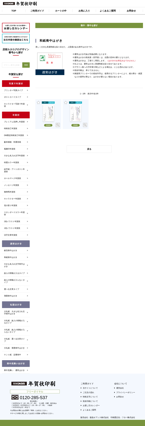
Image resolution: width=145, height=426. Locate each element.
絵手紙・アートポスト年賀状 (14, 170)
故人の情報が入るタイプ (14, 273)
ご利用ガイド (37, 11)
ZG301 (48, 125)
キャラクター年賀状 (12, 199)
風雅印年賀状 (9, 149)
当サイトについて (90, 388)
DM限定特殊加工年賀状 (14, 135)
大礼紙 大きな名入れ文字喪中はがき (14, 312)
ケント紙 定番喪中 (12, 355)
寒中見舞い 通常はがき (14, 370)
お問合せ (131, 11)
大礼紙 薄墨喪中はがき (14, 348)
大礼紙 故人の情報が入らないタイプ (14, 331)
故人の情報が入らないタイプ (14, 281)
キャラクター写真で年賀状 (14, 105)
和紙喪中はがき (10, 257)
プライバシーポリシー (125, 392)
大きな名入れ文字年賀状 (14, 155)
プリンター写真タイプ (13, 90)
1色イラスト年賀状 (12, 228)
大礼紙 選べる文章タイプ (14, 340)
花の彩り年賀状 (10, 205)
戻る (89, 149)
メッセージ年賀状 (11, 185)
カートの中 (61, 11)
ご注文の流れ (88, 392)
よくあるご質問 (108, 11)
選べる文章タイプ (11, 289)
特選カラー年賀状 (11, 162)
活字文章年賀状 (10, 235)
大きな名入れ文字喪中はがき (14, 265)
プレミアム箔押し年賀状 (14, 122)
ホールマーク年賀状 (12, 178)
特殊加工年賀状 (10, 128)
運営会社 (120, 388)
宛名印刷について (90, 401)
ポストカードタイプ (12, 97)
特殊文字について (90, 397)
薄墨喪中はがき (10, 296)
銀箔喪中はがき (10, 250)
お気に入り (84, 11)
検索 (26, 65)
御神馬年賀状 (9, 192)
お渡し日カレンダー (91, 405)
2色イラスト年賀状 (12, 221)
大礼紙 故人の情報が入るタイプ (14, 321)
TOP (13, 11)
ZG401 (75, 125)
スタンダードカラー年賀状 (14, 213)
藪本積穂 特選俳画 (12, 142)
